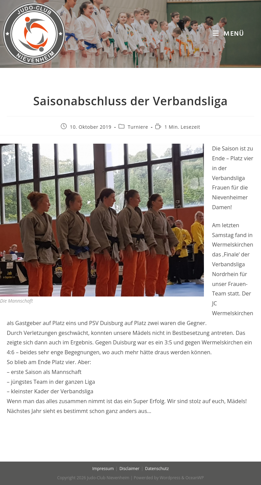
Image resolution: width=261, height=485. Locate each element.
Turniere (138, 127)
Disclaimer (129, 468)
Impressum (103, 468)
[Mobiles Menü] (228, 34)
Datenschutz (157, 468)
